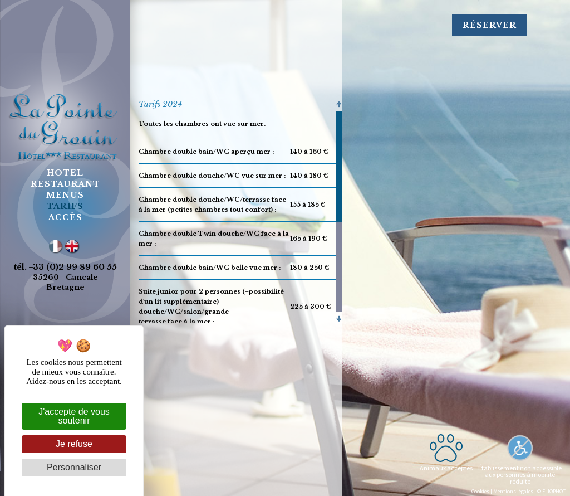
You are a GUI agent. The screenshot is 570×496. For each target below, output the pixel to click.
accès (65, 217)
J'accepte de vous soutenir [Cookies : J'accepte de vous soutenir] (74, 416)
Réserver (490, 25)
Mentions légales (513, 491)
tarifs (65, 206)
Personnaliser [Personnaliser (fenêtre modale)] (74, 467)
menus (65, 195)
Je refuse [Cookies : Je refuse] (74, 444)
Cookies (480, 491)
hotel (65, 173)
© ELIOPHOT (551, 491)
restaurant (65, 184)
